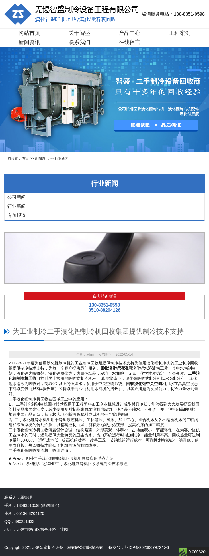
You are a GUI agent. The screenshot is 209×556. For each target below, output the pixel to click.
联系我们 (79, 42)
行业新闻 (61, 158)
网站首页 (29, 33)
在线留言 (129, 42)
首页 (25, 158)
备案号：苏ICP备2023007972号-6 (138, 547)
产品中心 (129, 33)
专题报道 (16, 215)
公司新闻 (16, 197)
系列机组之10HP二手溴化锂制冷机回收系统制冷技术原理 (77, 463)
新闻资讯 (29, 42)
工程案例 (179, 33)
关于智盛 (79, 33)
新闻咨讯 (42, 158)
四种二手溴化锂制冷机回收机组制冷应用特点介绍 (70, 458)
